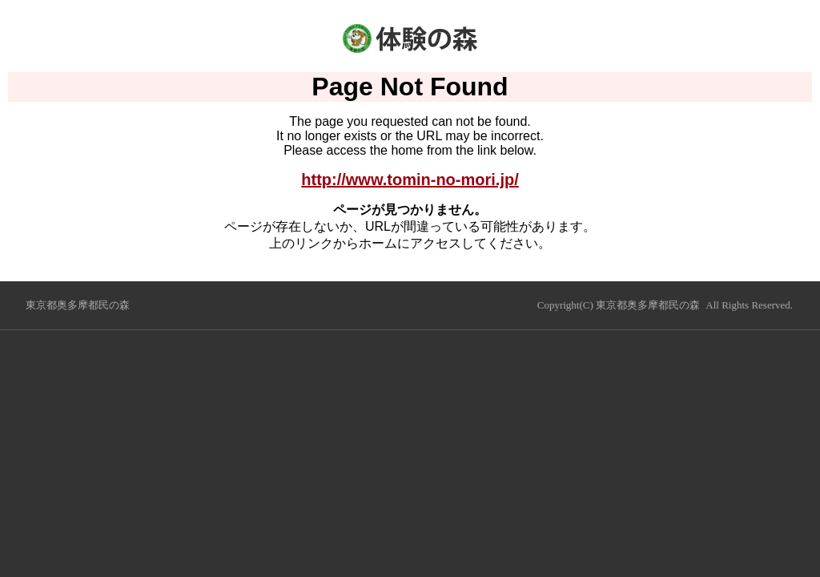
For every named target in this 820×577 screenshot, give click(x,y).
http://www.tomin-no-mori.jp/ (409, 179)
